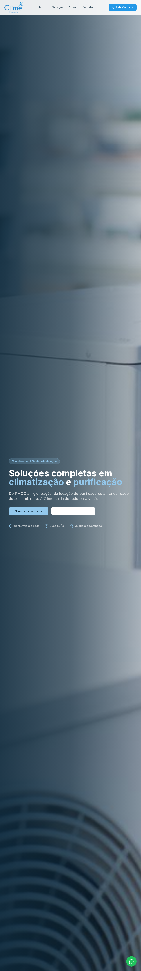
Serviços (57, 7)
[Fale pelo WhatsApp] (131, 961)
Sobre (73, 7)
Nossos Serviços (28, 511)
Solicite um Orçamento (73, 511)
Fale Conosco (123, 7)
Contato (87, 7)
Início (42, 7)
